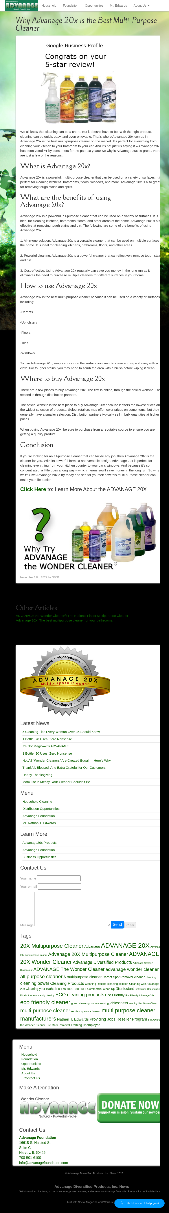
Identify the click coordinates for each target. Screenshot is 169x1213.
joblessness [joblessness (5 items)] (119, 1003)
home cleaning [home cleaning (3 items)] (99, 1003)
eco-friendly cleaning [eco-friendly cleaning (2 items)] (44, 995)
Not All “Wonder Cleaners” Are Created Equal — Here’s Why (66, 760)
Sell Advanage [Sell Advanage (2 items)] (155, 1019)
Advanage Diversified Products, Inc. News (91, 1187)
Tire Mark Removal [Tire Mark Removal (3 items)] (58, 1025)
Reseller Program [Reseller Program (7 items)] (131, 1019)
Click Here (33, 489)
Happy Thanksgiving (37, 775)
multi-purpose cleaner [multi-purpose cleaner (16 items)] (45, 1010)
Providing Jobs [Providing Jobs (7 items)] (102, 1019)
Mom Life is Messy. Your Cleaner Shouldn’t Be (56, 782)
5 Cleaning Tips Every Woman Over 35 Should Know (61, 732)
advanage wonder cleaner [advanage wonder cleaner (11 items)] (132, 969)
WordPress (109, 1202)
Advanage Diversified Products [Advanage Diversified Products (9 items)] (102, 962)
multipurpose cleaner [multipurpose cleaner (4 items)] (86, 1011)
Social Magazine (87, 1202)
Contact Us (32, 1078)
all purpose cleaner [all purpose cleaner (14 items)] (41, 976)
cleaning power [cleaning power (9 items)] (34, 983)
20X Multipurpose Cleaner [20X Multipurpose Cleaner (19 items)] (51, 946)
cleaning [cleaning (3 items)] (151, 977)
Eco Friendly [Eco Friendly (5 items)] (115, 995)
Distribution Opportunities (40, 808)
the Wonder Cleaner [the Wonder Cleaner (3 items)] (32, 1025)
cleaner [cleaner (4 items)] (139, 977)
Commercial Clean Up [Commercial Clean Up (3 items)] (101, 989)
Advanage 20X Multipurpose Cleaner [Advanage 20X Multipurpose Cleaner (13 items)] (88, 954)
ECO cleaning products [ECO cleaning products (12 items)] (79, 994)
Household (49, 5)
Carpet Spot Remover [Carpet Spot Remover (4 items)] (118, 977)
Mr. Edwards (118, 5)
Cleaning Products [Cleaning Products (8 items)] (67, 983)
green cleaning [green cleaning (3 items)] (80, 1003)
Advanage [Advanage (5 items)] (92, 946)
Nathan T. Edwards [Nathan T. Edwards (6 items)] (73, 1019)
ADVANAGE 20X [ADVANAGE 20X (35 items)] (125, 945)
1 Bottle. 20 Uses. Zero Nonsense (47, 753)
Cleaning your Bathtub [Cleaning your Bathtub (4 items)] (41, 989)
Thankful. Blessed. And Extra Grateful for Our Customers (64, 767)
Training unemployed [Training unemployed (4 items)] (85, 1025)
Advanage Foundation (38, 816)
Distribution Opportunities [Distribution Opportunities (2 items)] (148, 989)
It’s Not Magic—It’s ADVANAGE (45, 746)
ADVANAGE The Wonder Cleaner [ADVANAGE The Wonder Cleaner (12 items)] (69, 969)
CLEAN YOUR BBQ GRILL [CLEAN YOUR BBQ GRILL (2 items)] (72, 989)
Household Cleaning (37, 801)
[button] (139, 1203)
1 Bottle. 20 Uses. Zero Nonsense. (47, 739)
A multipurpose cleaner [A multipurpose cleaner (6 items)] (82, 977)
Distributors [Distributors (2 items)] (26, 995)
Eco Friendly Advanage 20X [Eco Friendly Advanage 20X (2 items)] (139, 995)
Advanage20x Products (39, 842)
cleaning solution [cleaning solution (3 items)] (117, 983)
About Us (141, 5)
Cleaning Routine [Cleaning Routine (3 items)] (96, 983)
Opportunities (94, 5)
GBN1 (55, 577)
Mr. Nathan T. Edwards (39, 823)
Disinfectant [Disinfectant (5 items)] (125, 989)
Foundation (70, 5)
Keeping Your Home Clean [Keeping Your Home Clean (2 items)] (142, 1003)
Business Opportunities (39, 857)
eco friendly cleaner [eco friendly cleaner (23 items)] (45, 1002)
